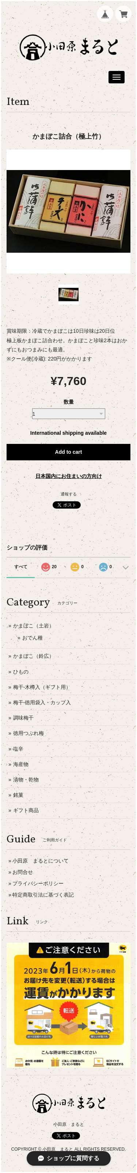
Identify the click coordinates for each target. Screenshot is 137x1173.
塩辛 (18, 749)
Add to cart (68, 452)
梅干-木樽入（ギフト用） (42, 687)
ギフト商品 (26, 810)
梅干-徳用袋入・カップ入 (42, 702)
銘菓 (18, 795)
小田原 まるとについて (40, 861)
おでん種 (32, 638)
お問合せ (22, 872)
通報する (69, 494)
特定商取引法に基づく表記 (43, 895)
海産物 (20, 764)
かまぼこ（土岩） (33, 626)
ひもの (20, 672)
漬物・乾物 (26, 779)
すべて (20, 566)
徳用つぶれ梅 (28, 733)
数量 (69, 402)
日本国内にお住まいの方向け (68, 476)
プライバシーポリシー (38, 883)
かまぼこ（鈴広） (33, 656)
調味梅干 (23, 718)
